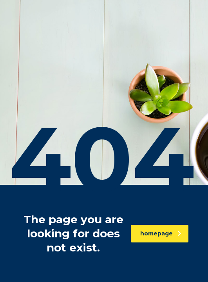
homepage (160, 233)
